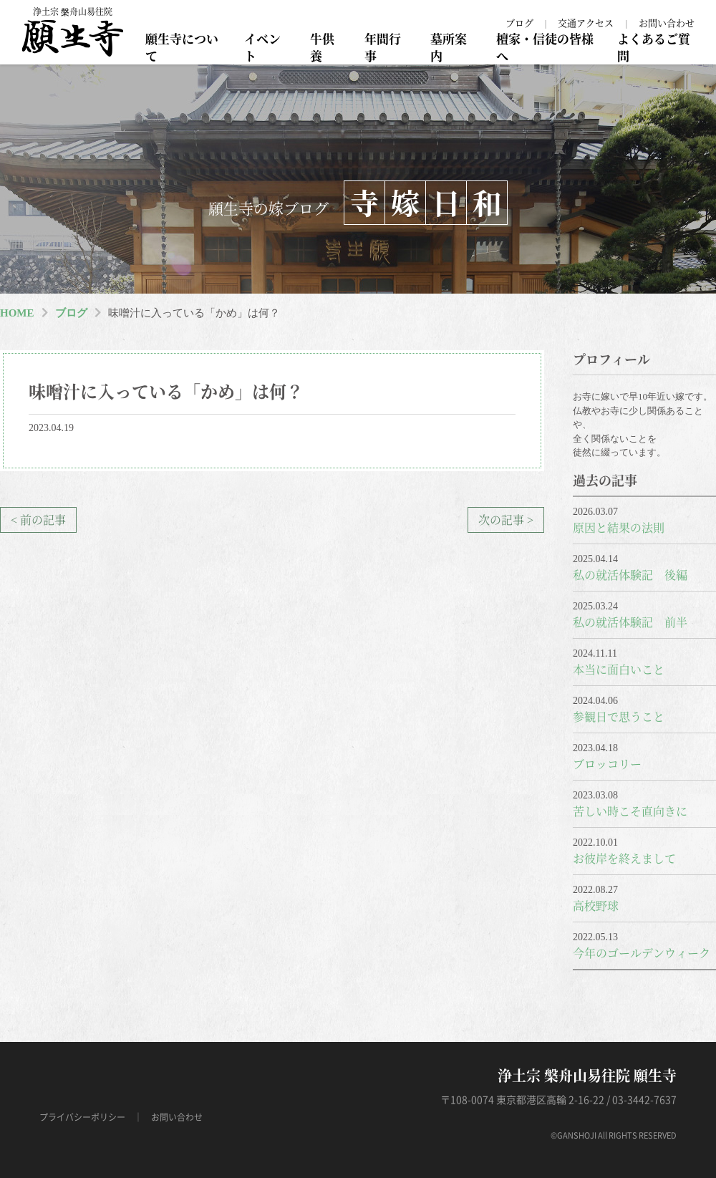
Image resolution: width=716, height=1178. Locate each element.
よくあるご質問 (653, 46)
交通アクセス (586, 22)
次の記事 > (505, 519)
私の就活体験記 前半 (630, 622)
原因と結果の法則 (618, 527)
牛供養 (322, 46)
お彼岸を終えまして (624, 858)
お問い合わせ (667, 22)
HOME (17, 313)
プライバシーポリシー (82, 1117)
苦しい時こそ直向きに (630, 811)
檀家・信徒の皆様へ (545, 46)
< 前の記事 (38, 519)
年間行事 (382, 46)
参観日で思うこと (618, 716)
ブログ (519, 22)
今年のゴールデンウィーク (641, 953)
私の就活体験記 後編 (630, 574)
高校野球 (596, 905)
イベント (262, 46)
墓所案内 (448, 46)
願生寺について (181, 46)
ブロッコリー (607, 763)
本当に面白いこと (618, 669)
